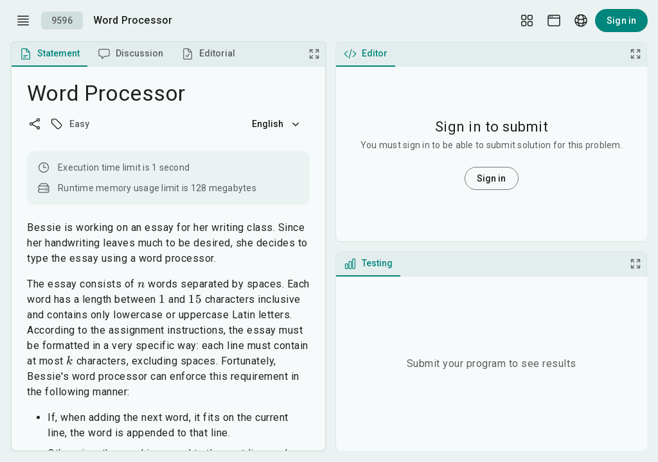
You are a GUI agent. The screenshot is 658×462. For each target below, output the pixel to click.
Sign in (621, 20)
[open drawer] (23, 20)
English (277, 123)
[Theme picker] (554, 20)
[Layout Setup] (527, 20)
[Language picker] (581, 20)
